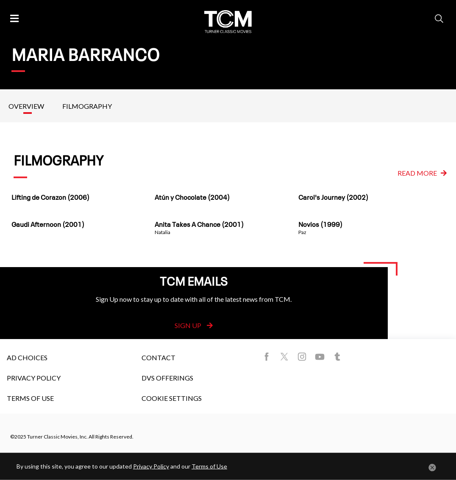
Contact (158, 357)
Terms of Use (30, 398)
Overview (26, 106)
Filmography (87, 106)
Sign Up (194, 325)
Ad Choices (27, 357)
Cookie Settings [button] (172, 398)
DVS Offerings (167, 378)
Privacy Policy (34, 378)
